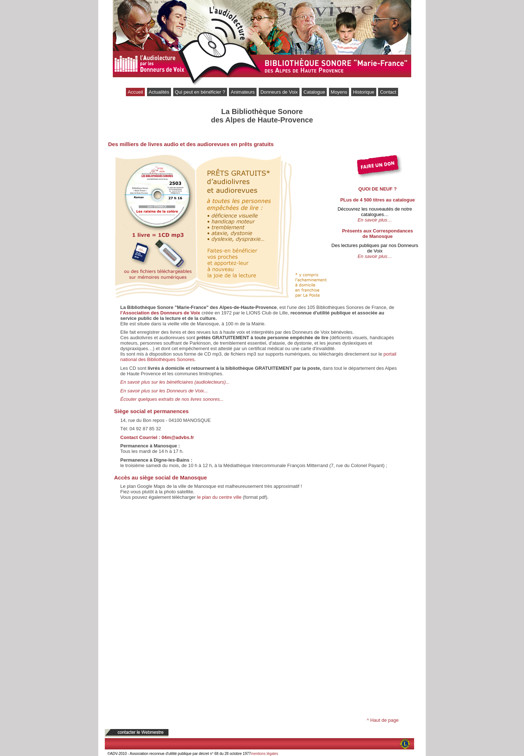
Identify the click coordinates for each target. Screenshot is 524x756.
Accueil (135, 92)
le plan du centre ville (219, 497)
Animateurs (243, 92)
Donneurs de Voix (279, 92)
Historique (363, 92)
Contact (388, 92)
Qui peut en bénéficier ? (200, 92)
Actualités (159, 92)
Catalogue (314, 92)
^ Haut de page (383, 720)
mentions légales (264, 754)
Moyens (339, 92)
